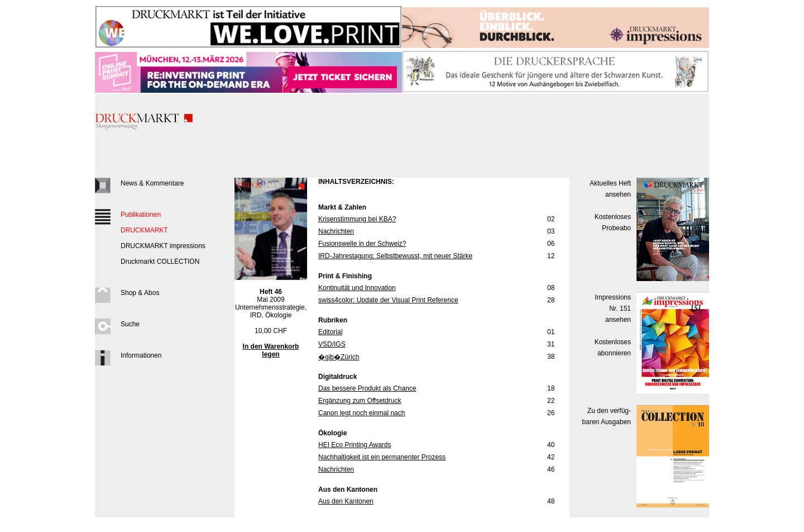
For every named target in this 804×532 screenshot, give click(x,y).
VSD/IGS (332, 344)
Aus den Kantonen (346, 501)
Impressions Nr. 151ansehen (613, 308)
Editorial (330, 332)
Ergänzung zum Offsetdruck (359, 401)
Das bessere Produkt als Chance (367, 388)
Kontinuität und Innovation (357, 288)
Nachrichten (336, 231)
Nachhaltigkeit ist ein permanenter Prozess (382, 457)
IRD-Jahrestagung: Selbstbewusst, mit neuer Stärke (395, 256)
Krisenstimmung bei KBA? (357, 219)
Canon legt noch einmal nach (361, 413)
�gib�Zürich (338, 357)
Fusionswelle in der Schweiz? (362, 244)
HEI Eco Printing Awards (354, 445)
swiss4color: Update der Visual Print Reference (388, 300)
